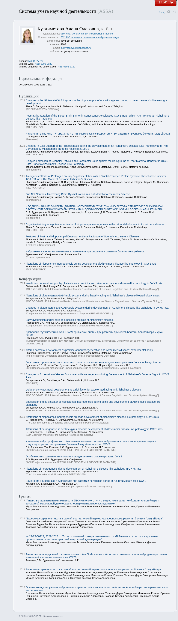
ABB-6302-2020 (43, 63)
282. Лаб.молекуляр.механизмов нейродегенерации (90, 37)
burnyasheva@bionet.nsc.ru (76, 47)
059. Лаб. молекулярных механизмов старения (87, 33)
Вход (161, 12)
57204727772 (35, 61)
